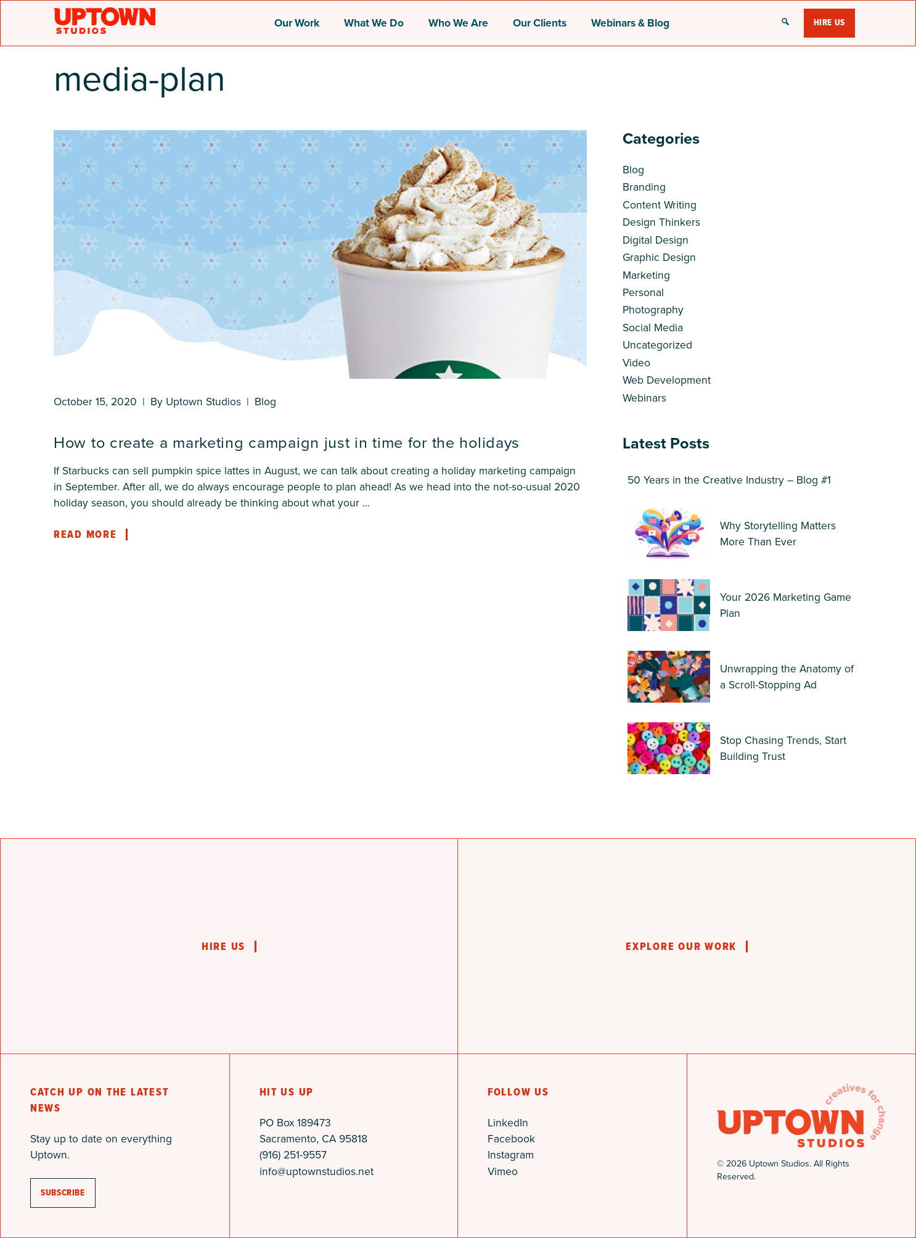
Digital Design (656, 240)
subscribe (63, 1192)
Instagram (511, 1155)
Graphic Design (659, 257)
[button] (785, 23)
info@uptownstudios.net (317, 1171)
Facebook (511, 1139)
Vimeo (503, 1171)
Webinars (644, 398)
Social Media (653, 328)
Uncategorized (657, 345)
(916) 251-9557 (293, 1155)
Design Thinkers (661, 222)
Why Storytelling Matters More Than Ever (778, 534)
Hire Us (829, 22)
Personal (643, 292)
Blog (265, 402)
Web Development (667, 380)
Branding (644, 187)
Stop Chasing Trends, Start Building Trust (783, 748)
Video (636, 363)
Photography (653, 310)
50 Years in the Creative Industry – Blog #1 (729, 480)
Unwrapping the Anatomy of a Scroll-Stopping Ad (787, 677)
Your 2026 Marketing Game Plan (785, 605)
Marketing (646, 275)
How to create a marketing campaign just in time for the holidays (287, 442)
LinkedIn (508, 1123)
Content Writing (660, 205)
